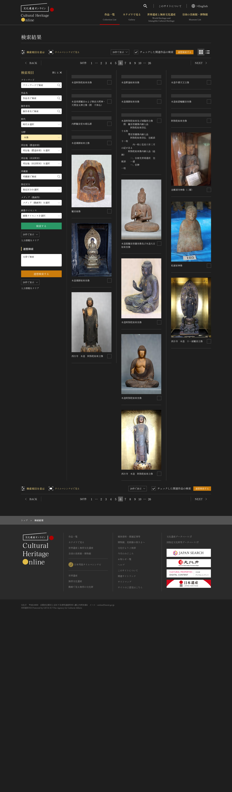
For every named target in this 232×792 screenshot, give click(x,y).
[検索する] (59, 85)
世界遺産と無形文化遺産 (161, 17)
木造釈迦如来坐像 (130, 138)
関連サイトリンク (127, 739)
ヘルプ (121, 728)
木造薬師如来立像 (81, 365)
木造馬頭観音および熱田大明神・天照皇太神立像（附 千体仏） (89, 219)
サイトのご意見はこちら (130, 751)
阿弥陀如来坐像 (179, 293)
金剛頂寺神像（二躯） (182, 362)
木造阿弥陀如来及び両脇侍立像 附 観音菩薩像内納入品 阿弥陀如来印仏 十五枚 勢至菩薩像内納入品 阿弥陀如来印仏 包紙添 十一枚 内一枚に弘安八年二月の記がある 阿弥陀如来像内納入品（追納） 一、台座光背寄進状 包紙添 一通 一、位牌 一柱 (142, 308)
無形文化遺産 (75, 744)
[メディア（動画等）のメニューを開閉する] (41, 202)
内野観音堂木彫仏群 (82, 289)
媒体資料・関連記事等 (129, 700)
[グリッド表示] (201, 52)
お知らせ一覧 (124, 722)
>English (200, 6)
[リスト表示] (207, 52)
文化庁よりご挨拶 (127, 711)
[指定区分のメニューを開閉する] (41, 189)
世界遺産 (72, 739)
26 (149, 63)
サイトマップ (124, 745)
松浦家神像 (176, 437)
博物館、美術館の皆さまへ (131, 705)
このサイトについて (170, 6)
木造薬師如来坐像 (81, 502)
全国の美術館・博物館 (195, 17)
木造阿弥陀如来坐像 (82, 138)
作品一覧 (109, 17)
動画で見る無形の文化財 (80, 750)
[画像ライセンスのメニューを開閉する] (41, 216)
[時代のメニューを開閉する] (41, 124)
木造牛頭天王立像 (180, 138)
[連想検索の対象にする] (109, 139)
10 (139, 63)
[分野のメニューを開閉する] (41, 137)
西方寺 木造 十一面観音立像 (187, 513)
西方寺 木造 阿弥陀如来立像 (87, 578)
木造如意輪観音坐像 (181, 206)
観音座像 (76, 433)
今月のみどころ (126, 717)
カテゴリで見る (132, 17)
